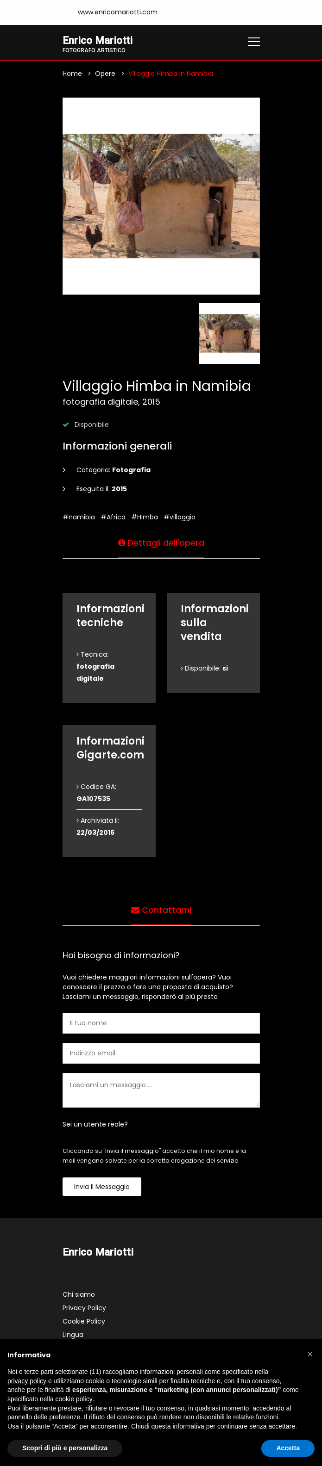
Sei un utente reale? (95, 1124)
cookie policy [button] (74, 1399)
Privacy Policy (84, 1307)
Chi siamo (79, 1294)
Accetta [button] (288, 1448)
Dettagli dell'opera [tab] (161, 542)
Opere (105, 73)
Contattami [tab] (161, 910)
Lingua (73, 1334)
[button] (310, 1354)
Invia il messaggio (102, 1186)
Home (72, 73)
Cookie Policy (84, 1321)
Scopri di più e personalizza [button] (64, 1448)
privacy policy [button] (26, 1381)
